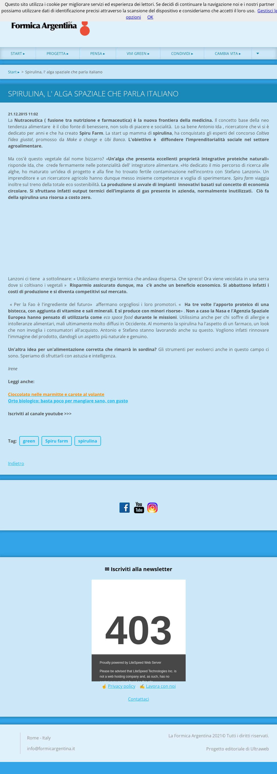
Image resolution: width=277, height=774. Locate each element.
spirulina (87, 441)
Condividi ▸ (182, 53)
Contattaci (138, 699)
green (29, 441)
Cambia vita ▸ (228, 53)
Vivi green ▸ (138, 53)
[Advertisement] (48, 234)
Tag (12, 441)
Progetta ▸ (58, 53)
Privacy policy (121, 686)
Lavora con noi (161, 686)
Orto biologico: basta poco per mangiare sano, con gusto (68, 401)
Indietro (16, 463)
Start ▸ (18, 53)
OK (150, 17)
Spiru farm (56, 441)
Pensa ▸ (97, 53)
